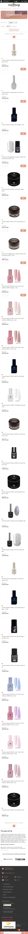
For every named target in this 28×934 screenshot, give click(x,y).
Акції (4, 894)
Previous (1, 861)
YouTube (6, 880)
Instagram (19, 877)
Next (27, 861)
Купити (23, 69)
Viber (18, 880)
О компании (6, 884)
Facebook (6, 877)
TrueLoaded (18, 925)
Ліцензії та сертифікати (9, 897)
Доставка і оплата (8, 889)
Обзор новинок (7, 892)
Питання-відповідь (8, 886)
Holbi (18, 924)
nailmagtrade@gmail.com (9, 873)
